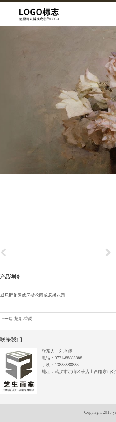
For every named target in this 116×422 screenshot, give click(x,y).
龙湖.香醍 (23, 318)
